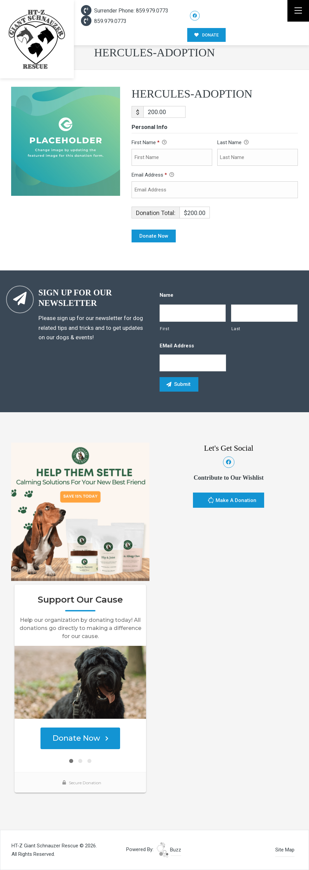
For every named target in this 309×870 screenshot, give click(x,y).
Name (166, 295)
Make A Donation (231, 501)
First (164, 328)
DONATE (206, 34)
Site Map (284, 850)
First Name (149, 143)
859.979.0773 (104, 21)
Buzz (169, 850)
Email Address (153, 175)
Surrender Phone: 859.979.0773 (124, 10)
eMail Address (177, 346)
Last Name (233, 143)
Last (236, 328)
